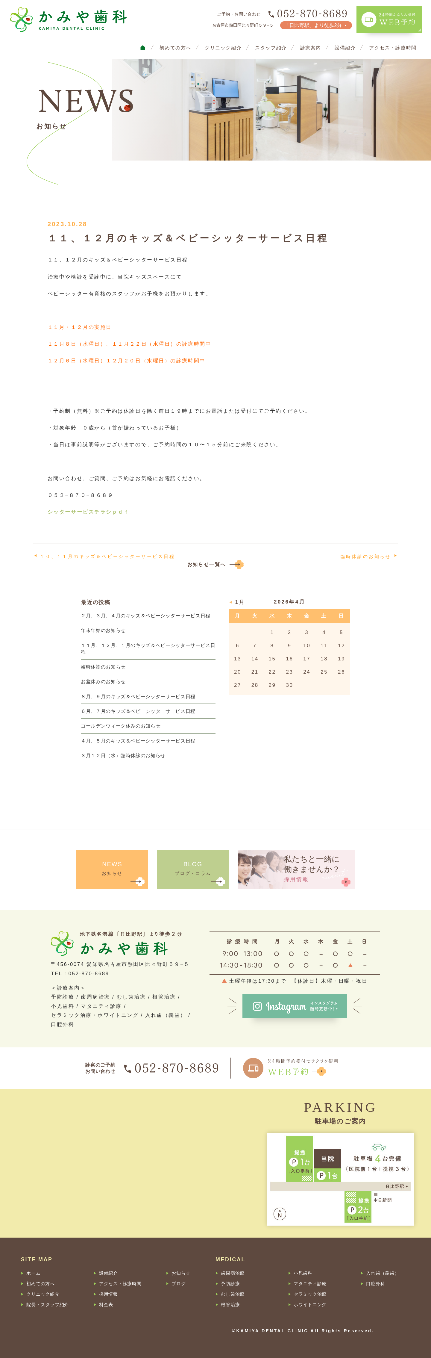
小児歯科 (303, 1273)
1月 (240, 602)
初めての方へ (175, 47)
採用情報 (108, 1294)
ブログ (179, 1283)
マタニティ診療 (310, 1283)
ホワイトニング (310, 1304)
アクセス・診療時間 (393, 47)
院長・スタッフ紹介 (47, 1304)
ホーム (33, 1273)
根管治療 (230, 1304)
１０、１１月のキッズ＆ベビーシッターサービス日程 (107, 556)
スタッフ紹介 (271, 47)
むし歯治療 (233, 1294)
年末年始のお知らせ (103, 630)
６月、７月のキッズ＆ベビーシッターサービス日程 (138, 711)
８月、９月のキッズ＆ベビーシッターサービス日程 (138, 696)
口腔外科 (375, 1283)
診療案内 (310, 47)
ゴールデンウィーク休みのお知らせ (120, 725)
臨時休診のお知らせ (366, 556)
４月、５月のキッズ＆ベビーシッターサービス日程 (138, 740)
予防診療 (230, 1283)
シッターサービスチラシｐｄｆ (89, 512)
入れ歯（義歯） (382, 1273)
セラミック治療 (310, 1294)
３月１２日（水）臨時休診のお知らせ (123, 755)
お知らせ (181, 1273)
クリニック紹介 (223, 47)
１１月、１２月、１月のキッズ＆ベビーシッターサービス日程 (148, 648)
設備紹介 (345, 47)
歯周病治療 (233, 1273)
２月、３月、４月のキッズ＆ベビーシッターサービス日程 (145, 615)
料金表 (106, 1304)
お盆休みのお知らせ (103, 681)
